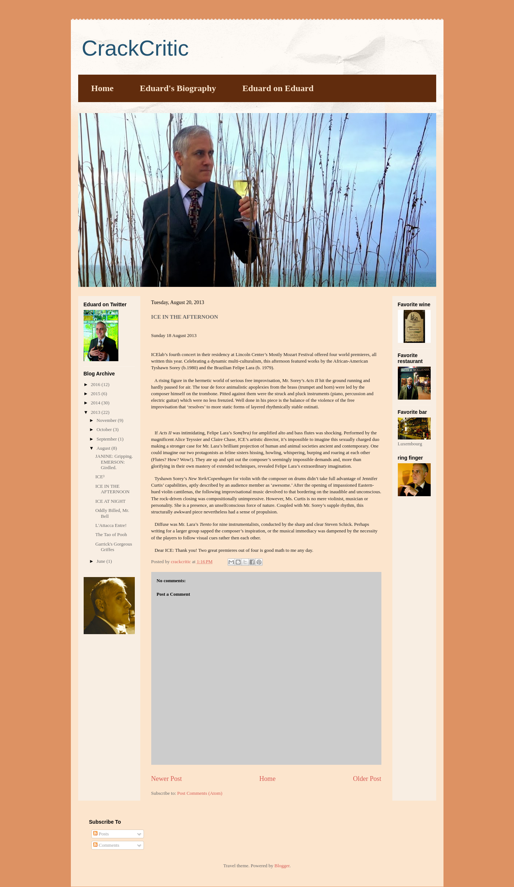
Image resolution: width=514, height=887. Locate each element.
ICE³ (99, 476)
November (107, 420)
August (103, 448)
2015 (96, 393)
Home (102, 88)
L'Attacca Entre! (111, 525)
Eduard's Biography (178, 88)
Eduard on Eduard (278, 88)
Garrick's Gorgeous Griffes (113, 547)
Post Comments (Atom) (199, 793)
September (107, 439)
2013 (96, 412)
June (101, 561)
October (104, 429)
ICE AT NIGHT (110, 501)
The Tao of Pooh (111, 534)
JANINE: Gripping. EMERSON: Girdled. (114, 461)
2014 (96, 402)
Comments (106, 845)
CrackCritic (135, 48)
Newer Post (166, 778)
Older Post (367, 778)
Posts (101, 834)
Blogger (281, 865)
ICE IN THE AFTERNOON (112, 489)
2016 (96, 384)
